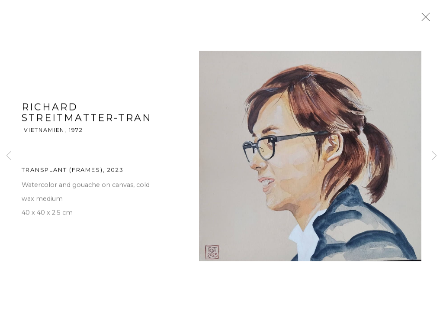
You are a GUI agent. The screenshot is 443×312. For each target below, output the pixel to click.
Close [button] (423, 19)
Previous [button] (8, 156)
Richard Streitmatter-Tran (87, 113)
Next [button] (434, 156)
